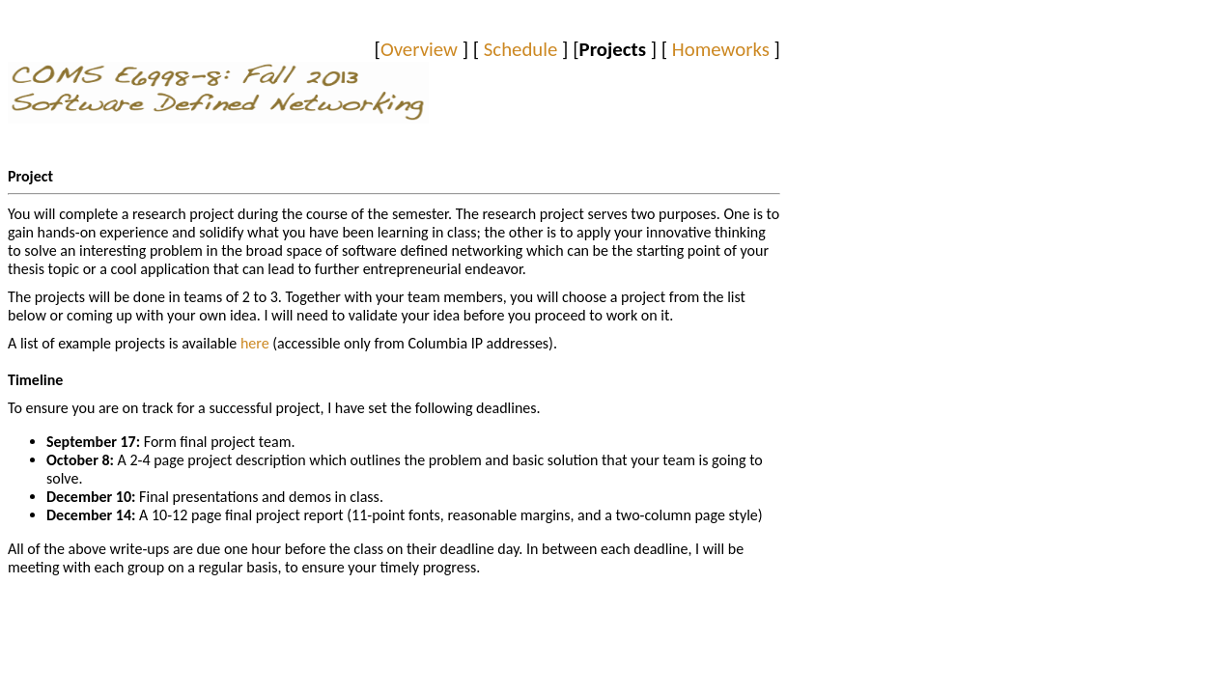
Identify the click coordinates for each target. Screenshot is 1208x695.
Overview (419, 49)
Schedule (521, 49)
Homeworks (721, 49)
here (256, 343)
